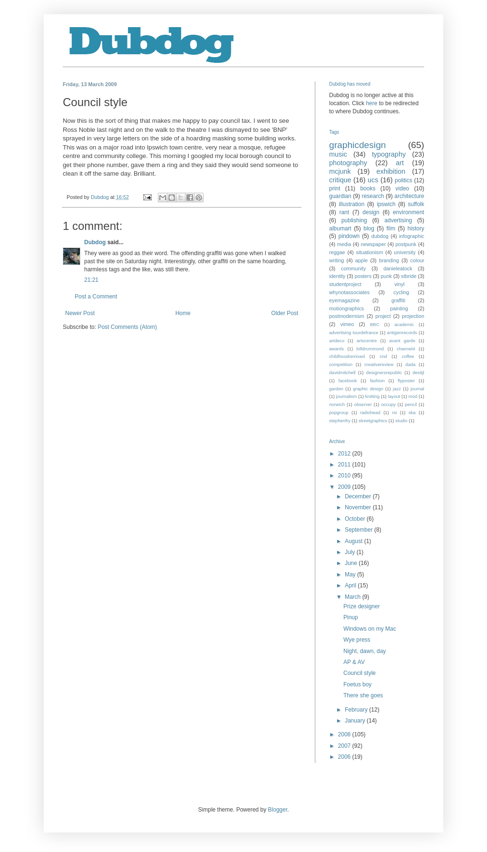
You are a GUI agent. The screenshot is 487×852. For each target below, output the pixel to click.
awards (336, 348)
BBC (375, 324)
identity (337, 276)
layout (394, 396)
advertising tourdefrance (353, 332)
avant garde (402, 340)
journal (417, 388)
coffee (408, 356)
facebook (348, 380)
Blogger (277, 809)
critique (340, 180)
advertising (398, 220)
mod (413, 396)
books (367, 188)
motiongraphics (346, 308)
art (400, 163)
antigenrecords (402, 332)
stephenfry (340, 420)
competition (340, 364)
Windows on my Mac (369, 628)
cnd (383, 356)
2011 (345, 464)
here (371, 103)
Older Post (284, 313)
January (356, 720)
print (334, 188)
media (344, 244)
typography (389, 154)
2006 (345, 756)
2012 (345, 453)
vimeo (347, 324)
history (416, 228)
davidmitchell (342, 372)
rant (344, 212)
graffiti (398, 300)
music (338, 154)
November (359, 507)
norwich (337, 404)
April (351, 585)
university (405, 252)
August (354, 541)
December (359, 496)
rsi (394, 412)
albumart (340, 228)
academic (404, 324)
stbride (408, 276)
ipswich (386, 204)
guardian (340, 196)
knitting (372, 396)
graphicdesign (357, 145)
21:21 (91, 280)
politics (403, 180)
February (357, 709)
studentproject (345, 284)
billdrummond (370, 348)
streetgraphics (373, 420)
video (402, 188)
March (353, 597)
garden (336, 388)
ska (412, 412)
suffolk (416, 204)
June (352, 563)
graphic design (368, 388)
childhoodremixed (347, 356)
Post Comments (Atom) (127, 327)
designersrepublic (384, 372)
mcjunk (340, 171)
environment (408, 212)
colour (417, 260)
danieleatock (397, 268)
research (373, 196)
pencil (411, 404)
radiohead (370, 412)
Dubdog (95, 242)
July (351, 552)
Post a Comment (96, 296)
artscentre (367, 340)
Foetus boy (357, 684)
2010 (345, 475)
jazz (397, 388)
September (359, 529)
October (356, 518)
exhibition (390, 171)
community (353, 268)
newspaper (373, 244)
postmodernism (346, 316)
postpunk (406, 244)
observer (363, 404)
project (382, 316)
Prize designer (361, 606)
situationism (369, 252)
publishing (354, 220)
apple (361, 260)
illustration (351, 204)
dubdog (380, 236)
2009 (345, 487)
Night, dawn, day (364, 651)
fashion (377, 380)
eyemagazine (344, 300)
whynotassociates (349, 292)
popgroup (339, 412)
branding (389, 260)
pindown (349, 236)
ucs (373, 180)
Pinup (350, 617)
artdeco (336, 340)
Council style (359, 673)
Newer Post (80, 313)
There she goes (363, 695)
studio (401, 420)
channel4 (406, 348)
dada (410, 364)
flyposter (406, 380)
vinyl (399, 284)
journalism (346, 396)
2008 (345, 734)
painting (399, 308)
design (370, 212)
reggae (337, 252)
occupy (388, 404)
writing (336, 260)
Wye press (356, 639)
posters (363, 276)
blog (368, 228)
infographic (411, 236)
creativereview (378, 364)
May (351, 574)
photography (348, 163)
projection (413, 316)
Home (183, 313)
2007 (345, 746)
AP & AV (354, 662)
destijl (418, 372)
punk (385, 276)
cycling (401, 292)
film (390, 228)
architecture (409, 196)
